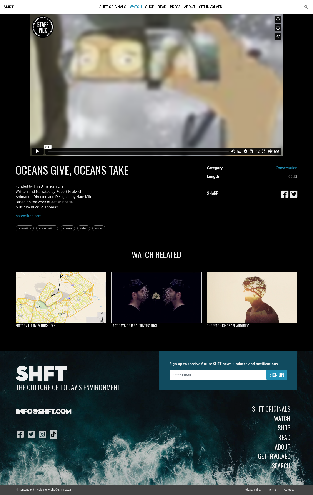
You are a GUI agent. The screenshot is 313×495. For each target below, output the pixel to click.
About (189, 7)
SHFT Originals (112, 7)
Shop (149, 7)
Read (162, 7)
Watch (136, 7)
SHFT (8, 7)
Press (175, 7)
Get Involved (210, 7)
